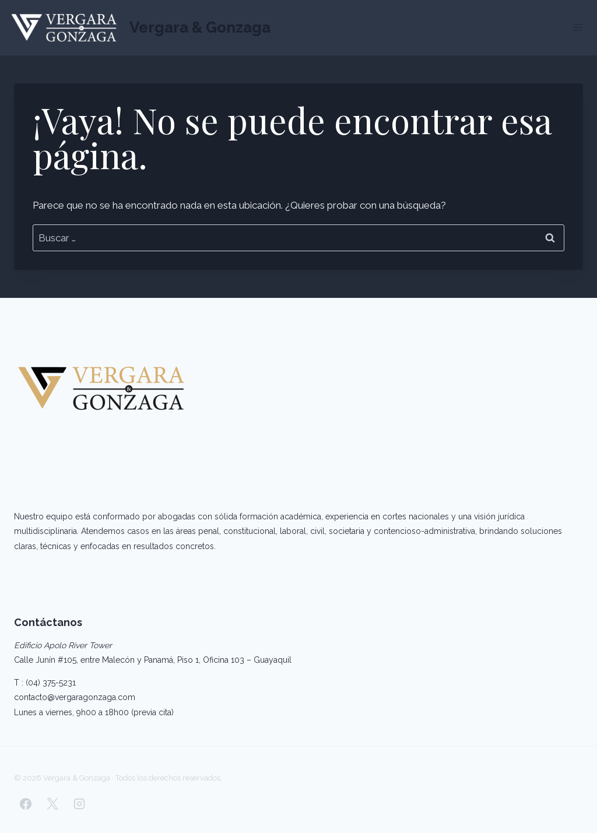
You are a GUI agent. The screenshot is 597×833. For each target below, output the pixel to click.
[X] (52, 804)
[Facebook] (25, 804)
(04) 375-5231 (51, 682)
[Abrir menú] (577, 28)
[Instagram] (79, 804)
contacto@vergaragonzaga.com (74, 697)
